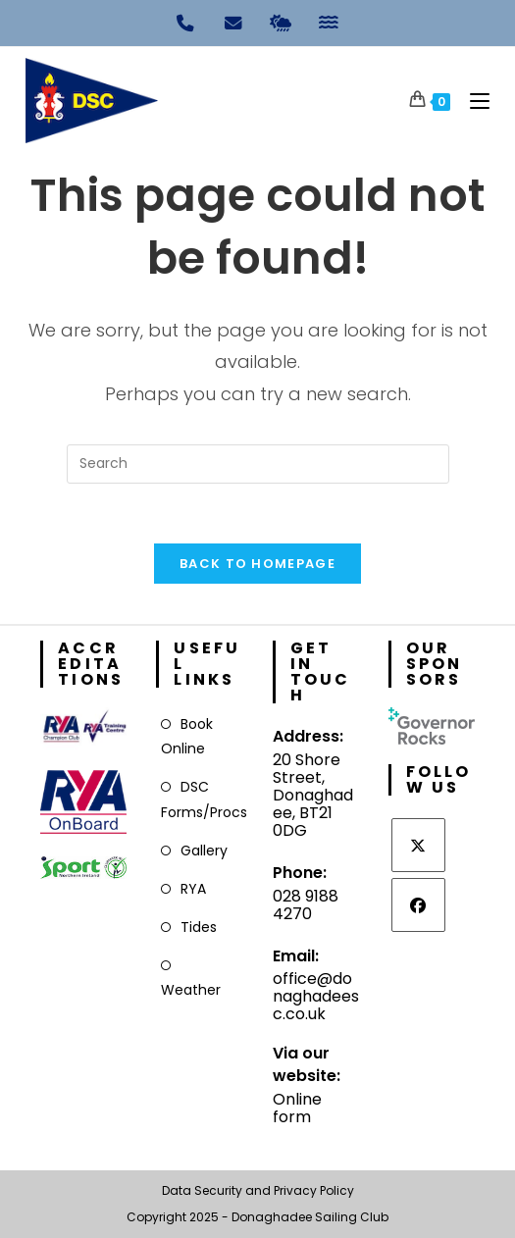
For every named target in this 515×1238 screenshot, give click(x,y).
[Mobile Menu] (472, 100)
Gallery (204, 850)
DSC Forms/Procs (204, 799)
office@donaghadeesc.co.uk (316, 996)
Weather (191, 990)
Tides (198, 927)
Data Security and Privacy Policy (258, 1190)
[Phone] (186, 21)
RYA (193, 889)
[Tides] (329, 21)
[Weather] (281, 21)
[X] (418, 845)
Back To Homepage (257, 563)
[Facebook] (418, 905)
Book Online (187, 736)
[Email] (233, 21)
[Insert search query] (258, 464)
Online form (297, 1108)
